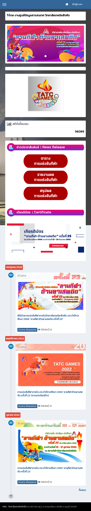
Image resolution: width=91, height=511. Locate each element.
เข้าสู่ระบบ (77, 4)
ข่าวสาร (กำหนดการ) (27, 329)
